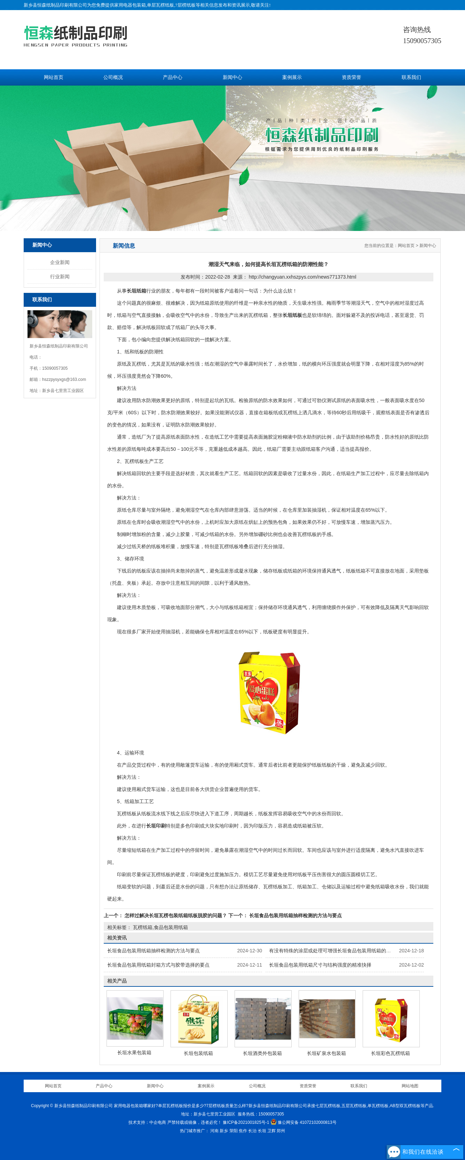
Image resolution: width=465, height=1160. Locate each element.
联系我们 (411, 77)
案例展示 (292, 77)
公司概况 (113, 77)
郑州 (281, 1130)
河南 (214, 1130)
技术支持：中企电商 (147, 1122)
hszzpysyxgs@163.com (64, 379)
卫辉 (271, 1130)
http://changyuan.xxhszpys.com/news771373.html (302, 277)
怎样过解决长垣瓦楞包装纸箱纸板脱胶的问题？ (175, 915)
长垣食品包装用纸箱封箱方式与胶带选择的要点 (158, 965)
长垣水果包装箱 (134, 1052)
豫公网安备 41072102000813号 (303, 1122)
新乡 (224, 1130)
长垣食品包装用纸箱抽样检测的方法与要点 (295, 915)
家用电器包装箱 (130, 5)
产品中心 (172, 77)
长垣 (262, 1130)
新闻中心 (232, 77)
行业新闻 (60, 276)
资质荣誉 (351, 77)
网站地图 (410, 1085)
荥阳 (233, 1130)
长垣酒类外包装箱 (262, 1053)
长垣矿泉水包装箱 (326, 1053)
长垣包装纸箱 (198, 1053)
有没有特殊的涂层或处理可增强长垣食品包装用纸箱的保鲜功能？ (339, 950)
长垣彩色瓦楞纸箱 (390, 1053)
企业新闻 (60, 262)
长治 (252, 1130)
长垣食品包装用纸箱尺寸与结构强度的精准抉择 (320, 965)
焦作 (243, 1130)
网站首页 (53, 77)
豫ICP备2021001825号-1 (246, 1122)
